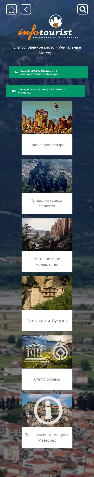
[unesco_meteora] (47, 336)
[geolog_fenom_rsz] (47, 160)
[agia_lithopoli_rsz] (47, 103)
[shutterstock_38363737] (47, 277)
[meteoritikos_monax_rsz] (47, 219)
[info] (47, 395)
